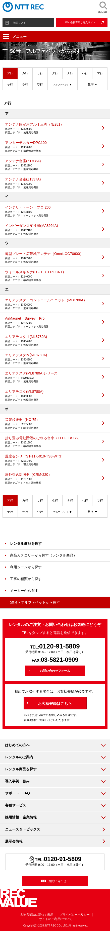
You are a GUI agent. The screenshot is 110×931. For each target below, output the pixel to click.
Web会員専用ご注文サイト (80, 22)
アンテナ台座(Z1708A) (51, 165)
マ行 (100, 73)
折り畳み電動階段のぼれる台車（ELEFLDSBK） (51, 442)
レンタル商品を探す (26, 543)
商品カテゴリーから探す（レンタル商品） (43, 555)
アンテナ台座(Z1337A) (51, 183)
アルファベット (61, 84)
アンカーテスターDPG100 (51, 147)
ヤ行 (10, 84)
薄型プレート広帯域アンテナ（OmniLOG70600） (51, 258)
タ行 (55, 73)
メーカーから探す (24, 591)
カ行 (25, 73)
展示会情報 (14, 841)
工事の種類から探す (26, 579)
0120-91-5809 (59, 646)
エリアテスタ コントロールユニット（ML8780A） (51, 304)
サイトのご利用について (55, 919)
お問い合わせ (57, 881)
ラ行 (25, 84)
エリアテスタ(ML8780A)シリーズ (51, 377)
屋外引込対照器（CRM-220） (51, 479)
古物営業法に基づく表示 (36, 914)
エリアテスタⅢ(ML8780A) (51, 341)
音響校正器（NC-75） (51, 424)
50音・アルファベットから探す (35, 602)
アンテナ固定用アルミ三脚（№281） (51, 128)
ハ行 (85, 73)
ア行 (10, 73)
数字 (91, 84)
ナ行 (70, 73)
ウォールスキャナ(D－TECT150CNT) (51, 276)
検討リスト (19, 22)
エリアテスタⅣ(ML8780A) (51, 359)
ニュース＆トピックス (22, 829)
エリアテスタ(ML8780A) (51, 396)
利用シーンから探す (26, 567)
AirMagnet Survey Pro (51, 322)
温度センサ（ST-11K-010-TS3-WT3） (51, 460)
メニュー (15, 36)
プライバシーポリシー (75, 914)
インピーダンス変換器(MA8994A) (51, 230)
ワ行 (40, 84)
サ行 (40, 73)
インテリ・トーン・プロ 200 (51, 211)
